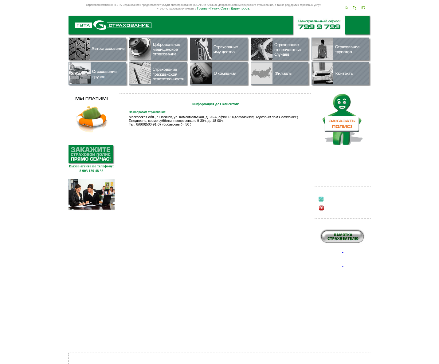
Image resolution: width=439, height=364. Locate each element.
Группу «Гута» (208, 8)
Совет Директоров (235, 8)
